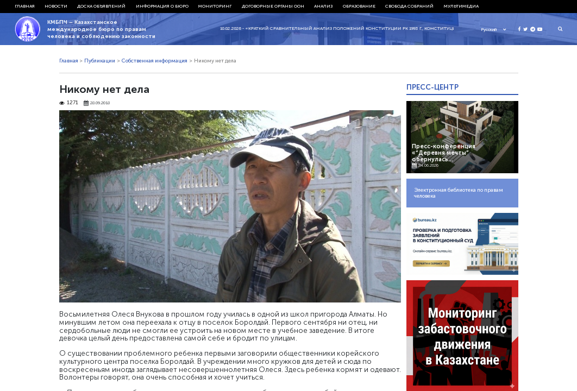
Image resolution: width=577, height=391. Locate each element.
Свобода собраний (409, 6)
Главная (25, 6)
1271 (69, 103)
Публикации (99, 61)
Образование (359, 6)
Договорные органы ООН (273, 6)
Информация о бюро (162, 6)
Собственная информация (154, 61)
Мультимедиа (461, 6)
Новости (56, 6)
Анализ (323, 6)
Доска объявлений (101, 6)
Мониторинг (214, 6)
